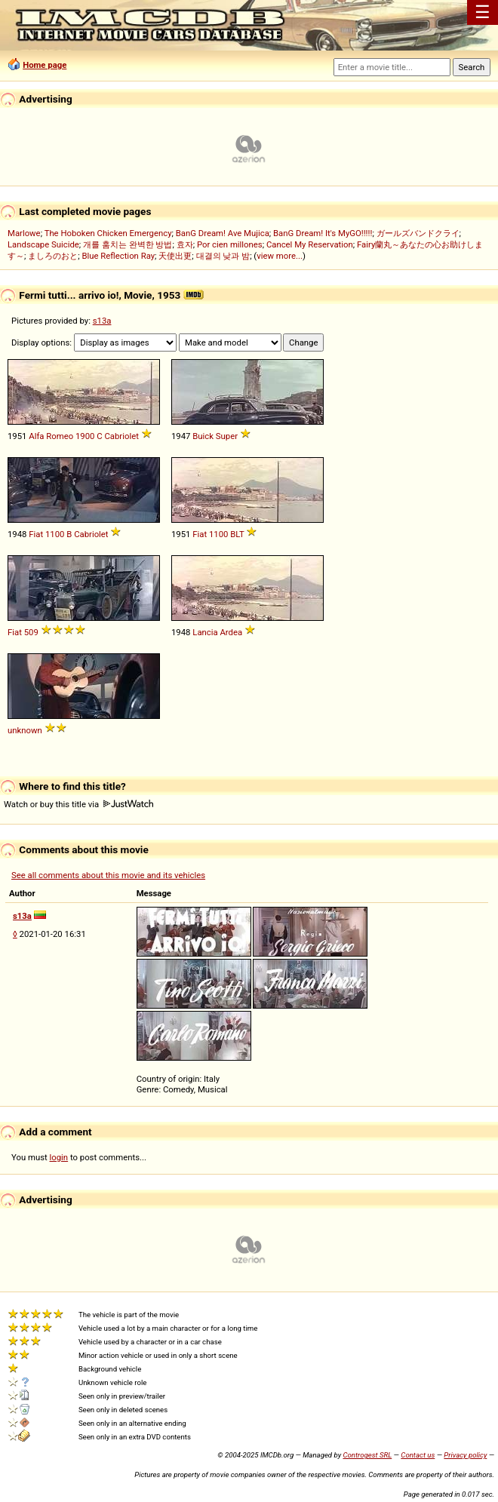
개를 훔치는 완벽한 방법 (127, 244)
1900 (84, 436)
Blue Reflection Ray (118, 255)
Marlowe (24, 233)
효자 (185, 244)
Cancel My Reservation (309, 244)
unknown (25, 730)
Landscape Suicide (43, 244)
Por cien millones (230, 244)
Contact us (418, 1455)
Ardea (231, 632)
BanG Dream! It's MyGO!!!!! (322, 233)
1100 (54, 534)
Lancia (204, 632)
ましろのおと (53, 255)
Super (227, 436)
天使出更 (175, 255)
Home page (44, 65)
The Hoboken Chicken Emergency (108, 233)
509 (31, 632)
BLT (237, 534)
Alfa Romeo (51, 436)
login (59, 1157)
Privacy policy (465, 1455)
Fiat (36, 534)
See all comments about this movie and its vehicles (108, 875)
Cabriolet (121, 436)
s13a (102, 320)
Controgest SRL (367, 1455)
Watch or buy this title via (78, 804)
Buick (203, 436)
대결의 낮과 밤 (223, 255)
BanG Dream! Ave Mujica (222, 233)
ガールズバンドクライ (418, 233)
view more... (280, 255)
